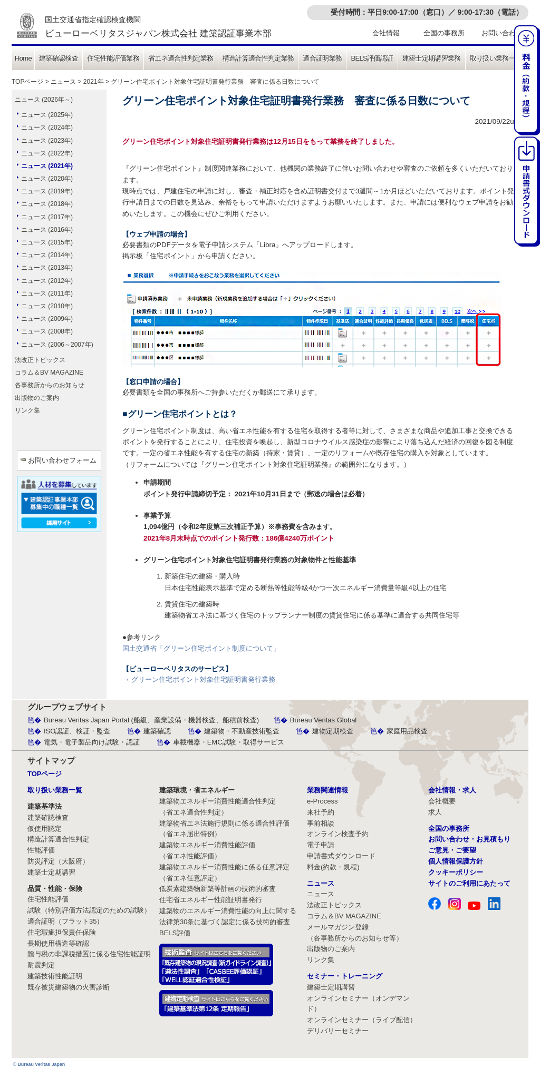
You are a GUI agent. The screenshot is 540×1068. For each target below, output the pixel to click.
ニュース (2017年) (47, 217)
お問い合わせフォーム (62, 460)
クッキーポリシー (455, 872)
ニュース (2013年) (47, 267)
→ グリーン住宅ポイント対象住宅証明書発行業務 (198, 679)
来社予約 (320, 812)
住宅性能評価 (48, 899)
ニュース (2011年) (47, 293)
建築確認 (157, 731)
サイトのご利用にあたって (469, 883)
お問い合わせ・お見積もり (469, 839)
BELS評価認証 (372, 58)
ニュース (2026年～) (44, 99)
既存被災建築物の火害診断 (68, 987)
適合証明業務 (322, 58)
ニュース (63, 81)
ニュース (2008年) (47, 331)
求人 (435, 812)
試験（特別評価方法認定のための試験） (89, 910)
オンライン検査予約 (338, 834)
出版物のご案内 (37, 397)
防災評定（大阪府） (58, 861)
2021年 (93, 81)
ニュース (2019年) (47, 191)
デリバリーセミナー (338, 1031)
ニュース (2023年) (47, 140)
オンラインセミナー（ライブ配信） (362, 1020)
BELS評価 (174, 933)
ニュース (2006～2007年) (57, 344)
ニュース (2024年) (47, 127)
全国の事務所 (444, 33)
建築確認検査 (58, 58)
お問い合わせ (502, 33)
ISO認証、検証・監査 (77, 731)
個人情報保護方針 (455, 861)
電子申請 (320, 845)
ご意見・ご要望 (452, 850)
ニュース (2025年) (47, 115)
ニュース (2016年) (47, 229)
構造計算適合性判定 (58, 839)
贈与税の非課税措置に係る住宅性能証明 (89, 954)
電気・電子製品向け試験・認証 (92, 742)
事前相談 (320, 823)
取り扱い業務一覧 (496, 58)
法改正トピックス (40, 360)
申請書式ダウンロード (341, 856)
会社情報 (386, 33)
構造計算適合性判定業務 (258, 58)
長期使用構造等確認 (58, 943)
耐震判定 (41, 965)
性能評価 (41, 850)
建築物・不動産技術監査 (241, 731)
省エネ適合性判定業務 (181, 58)
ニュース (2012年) (47, 281)
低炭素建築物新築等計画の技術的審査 (217, 889)
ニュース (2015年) (47, 242)
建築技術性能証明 (54, 976)
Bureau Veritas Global (323, 720)
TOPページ (27, 81)
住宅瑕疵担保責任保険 (61, 932)
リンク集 (27, 410)
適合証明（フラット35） (65, 921)
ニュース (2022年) (47, 153)
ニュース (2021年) (47, 166)
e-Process (322, 801)
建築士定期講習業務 (431, 58)
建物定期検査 (332, 731)
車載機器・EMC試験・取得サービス (228, 742)
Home (23, 58)
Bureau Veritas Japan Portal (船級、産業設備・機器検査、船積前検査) (151, 720)
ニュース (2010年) (47, 306)
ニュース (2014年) (47, 255)
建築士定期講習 (51, 872)
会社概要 (442, 801)
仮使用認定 (44, 828)
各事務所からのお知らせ (49, 385)
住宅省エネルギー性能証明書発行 (210, 900)
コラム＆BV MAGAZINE (49, 372)
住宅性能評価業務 (113, 58)
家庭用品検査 (407, 731)
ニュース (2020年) (47, 178)
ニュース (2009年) (47, 318)
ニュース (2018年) (47, 204)
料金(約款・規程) (333, 867)
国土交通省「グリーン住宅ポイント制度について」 (201, 648)
